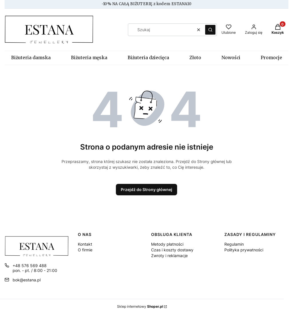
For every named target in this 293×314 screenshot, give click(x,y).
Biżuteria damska (31, 57)
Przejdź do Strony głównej (146, 189)
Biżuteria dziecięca (148, 57)
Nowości (230, 57)
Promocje (271, 57)
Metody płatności (167, 244)
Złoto (195, 57)
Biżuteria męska (89, 57)
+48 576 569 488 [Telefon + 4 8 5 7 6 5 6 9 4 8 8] (30, 265)
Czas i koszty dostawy (172, 249)
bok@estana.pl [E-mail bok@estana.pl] (27, 279)
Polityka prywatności (243, 249)
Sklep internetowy (140, 306)
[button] (210, 30)
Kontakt (85, 244)
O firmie (85, 249)
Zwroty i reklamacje (169, 255)
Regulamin (234, 244)
